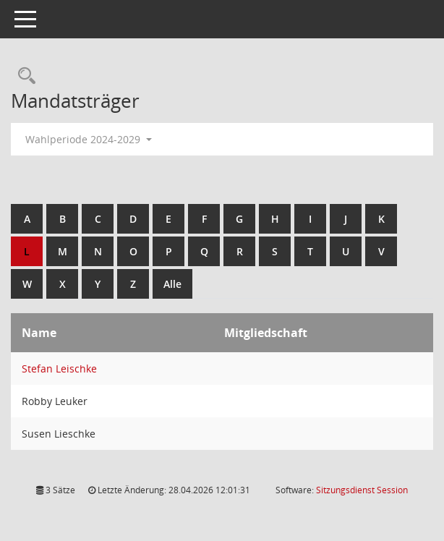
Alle (172, 284)
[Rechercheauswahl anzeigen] (23, 76)
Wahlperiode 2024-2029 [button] (88, 139)
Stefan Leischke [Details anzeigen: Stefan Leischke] (59, 368)
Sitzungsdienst (362, 490)
